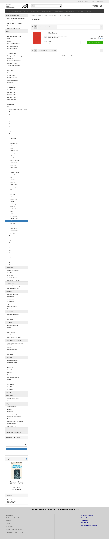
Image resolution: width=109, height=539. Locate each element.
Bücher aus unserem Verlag (14, 36)
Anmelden (16, 449)
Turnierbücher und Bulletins (13, 65)
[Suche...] (33, 5)
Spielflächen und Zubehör (13, 280)
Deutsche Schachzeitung (13, 365)
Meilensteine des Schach (13, 73)
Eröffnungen (10, 39)
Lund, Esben (13, 223)
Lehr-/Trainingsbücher (12, 46)
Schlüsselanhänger (12, 349)
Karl (8, 374)
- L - (9, 136)
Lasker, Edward (13, 167)
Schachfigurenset (11, 273)
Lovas (11, 213)
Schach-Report (10, 389)
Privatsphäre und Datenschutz (13, 517)
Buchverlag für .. (16, 502)
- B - (9, 114)
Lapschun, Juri (13, 162)
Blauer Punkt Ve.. (16, 501)
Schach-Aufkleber (11, 352)
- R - (9, 245)
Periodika (9, 102)
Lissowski (12, 201)
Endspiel (9, 41)
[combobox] (43, 27)
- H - (10, 128)
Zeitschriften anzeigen (12, 360)
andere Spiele (10, 104)
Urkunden (9, 330)
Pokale (9, 327)
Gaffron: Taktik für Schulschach (15, 23)
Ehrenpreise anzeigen (12, 325)
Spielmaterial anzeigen (12, 294)
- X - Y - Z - (11, 264)
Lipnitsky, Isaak (13, 199)
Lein (11, 177)
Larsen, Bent (13, 165)
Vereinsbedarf (70, 11)
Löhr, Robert (13, 208)
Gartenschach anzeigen (13, 270)
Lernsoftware (10, 25)
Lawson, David (13, 175)
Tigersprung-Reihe (11, 53)
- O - (10, 240)
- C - (9, 116)
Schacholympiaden (12, 85)
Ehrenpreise (79, 11)
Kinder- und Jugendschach (13, 11)
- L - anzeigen (13, 138)
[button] (86, 1)
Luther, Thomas (13, 228)
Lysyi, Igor (12, 233)
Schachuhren (10, 296)
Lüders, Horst (13, 221)
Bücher (26, 11)
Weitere (88, 11)
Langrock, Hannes (14, 160)
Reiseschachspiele (12, 308)
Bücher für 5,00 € (11, 94)
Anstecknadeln (11, 332)
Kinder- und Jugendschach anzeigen (16, 18)
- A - (9, 111)
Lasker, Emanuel (14, 170)
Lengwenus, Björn (14, 187)
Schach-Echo (10, 382)
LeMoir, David (13, 182)
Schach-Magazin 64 (12, 387)
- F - (9, 124)
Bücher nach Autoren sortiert (14, 107)
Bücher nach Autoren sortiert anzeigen (18, 109)
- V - (9, 259)
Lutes (11, 225)
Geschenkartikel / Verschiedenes (14, 340)
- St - (10, 252)
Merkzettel (100, 1)
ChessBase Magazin (12, 362)
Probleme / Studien (12, 63)
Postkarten (10, 354)
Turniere (9, 418)
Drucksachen (10, 319)
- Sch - (10, 250)
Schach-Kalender (11, 87)
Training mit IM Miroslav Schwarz (14, 432)
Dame (8, 401)
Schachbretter (10, 301)
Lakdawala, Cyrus (14, 143)
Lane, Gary (12, 155)
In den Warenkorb (94, 42)
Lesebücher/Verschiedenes (14, 416)
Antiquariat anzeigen (12, 406)
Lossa (11, 211)
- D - (10, 119)
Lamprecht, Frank (14, 150)
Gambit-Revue (10, 370)
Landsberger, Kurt (14, 153)
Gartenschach (35, 11)
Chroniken (9, 68)
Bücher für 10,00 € (11, 92)
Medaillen (9, 335)
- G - (10, 126)
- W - (10, 262)
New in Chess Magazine (13, 377)
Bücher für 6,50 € (11, 97)
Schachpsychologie (12, 77)
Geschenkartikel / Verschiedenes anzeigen (15, 343)
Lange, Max (12, 158)
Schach (9, 379)
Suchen (80, 1)
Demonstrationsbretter (12, 317)
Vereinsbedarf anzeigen (13, 314)
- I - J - (10, 131)
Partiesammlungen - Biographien (15, 421)
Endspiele (9, 409)
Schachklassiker (11, 75)
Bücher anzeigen (11, 34)
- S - (9, 247)
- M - (10, 235)
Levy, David (12, 194)
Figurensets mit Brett (12, 304)
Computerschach (11, 99)
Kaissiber (9, 372)
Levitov (11, 189)
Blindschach (10, 82)
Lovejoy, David (13, 216)
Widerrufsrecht (9, 526)
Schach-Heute (10, 384)
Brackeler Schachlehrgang (13, 28)
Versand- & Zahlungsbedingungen (14, 529)
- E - (9, 121)
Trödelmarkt (9, 392)
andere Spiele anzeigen (12, 398)
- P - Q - (10, 242)
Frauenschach (10, 58)
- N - (10, 238)
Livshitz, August (13, 204)
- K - (9, 133)
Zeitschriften (9, 357)
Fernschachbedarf (47, 11)
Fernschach (10, 70)
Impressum (8, 520)
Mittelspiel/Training (12, 48)
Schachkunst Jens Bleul (12, 429)
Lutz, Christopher (14, 230)
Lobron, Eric (12, 206)
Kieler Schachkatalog (50, 33)
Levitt (11, 192)
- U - (9, 257)
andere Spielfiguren (12, 277)
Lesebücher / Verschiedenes (14, 60)
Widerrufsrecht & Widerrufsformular (14, 532)
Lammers (12, 148)
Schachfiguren (10, 299)
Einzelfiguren (10, 275)
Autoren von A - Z (11, 426)
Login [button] (92, 1)
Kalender (9, 347)
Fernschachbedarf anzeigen (14, 286)
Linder (11, 196)
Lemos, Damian (13, 184)
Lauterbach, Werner (14, 172)
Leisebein (12, 179)
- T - (9, 255)
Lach (11, 141)
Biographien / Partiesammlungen (15, 56)
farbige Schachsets (12, 306)
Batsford (16, 500)
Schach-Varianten (11, 90)
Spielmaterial (59, 11)
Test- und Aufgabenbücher (13, 51)
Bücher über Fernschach (13, 288)
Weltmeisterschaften (12, 80)
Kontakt (8, 523)
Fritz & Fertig (10, 21)
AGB (7, 535)
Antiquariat (8, 404)
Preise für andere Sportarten (14, 337)
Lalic (11, 145)
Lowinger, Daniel (14, 218)
